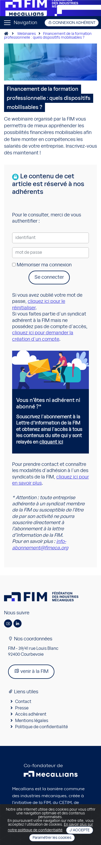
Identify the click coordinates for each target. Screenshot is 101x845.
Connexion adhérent (71, 23)
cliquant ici (51, 442)
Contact (23, 701)
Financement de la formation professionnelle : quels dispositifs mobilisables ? (48, 35)
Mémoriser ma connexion (42, 265)
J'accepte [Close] (79, 830)
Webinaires (26, 34)
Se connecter (49, 277)
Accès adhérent (30, 714)
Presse (22, 708)
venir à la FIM (31, 671)
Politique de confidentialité (41, 727)
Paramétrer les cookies (52, 838)
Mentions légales (31, 721)
